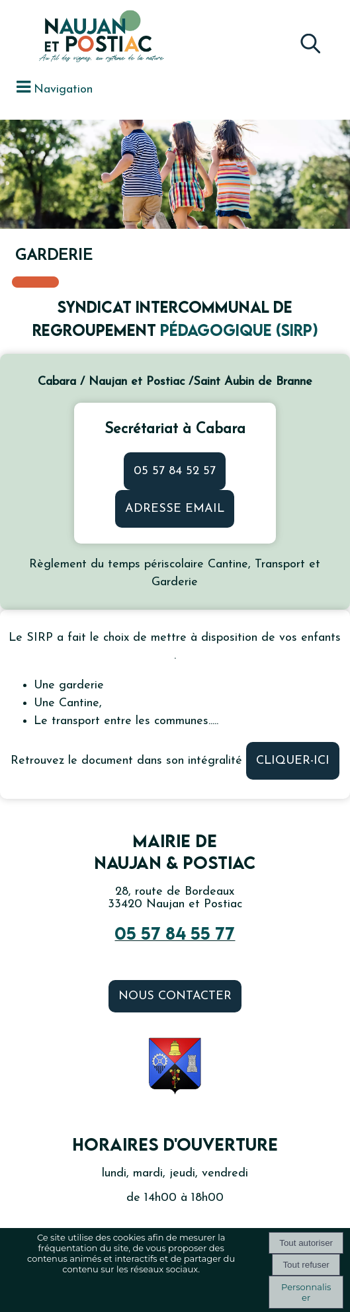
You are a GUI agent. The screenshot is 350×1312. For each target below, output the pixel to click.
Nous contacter (175, 996)
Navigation (63, 89)
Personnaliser (306, 1292)
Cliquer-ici (292, 761)
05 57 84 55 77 (174, 933)
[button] (309, 40)
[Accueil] (72, 37)
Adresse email (174, 509)
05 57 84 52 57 (175, 471)
